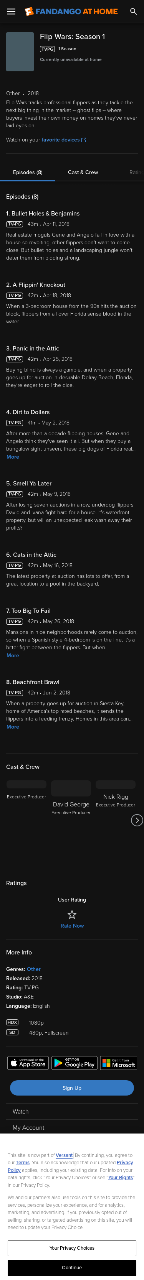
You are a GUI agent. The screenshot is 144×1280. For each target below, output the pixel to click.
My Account (28, 1128)
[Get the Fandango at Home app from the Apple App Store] (28, 1064)
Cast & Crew (83, 172)
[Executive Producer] (26, 820)
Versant (64, 1155)
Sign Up (72, 1088)
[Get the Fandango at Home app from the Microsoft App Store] (118, 1064)
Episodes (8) (28, 172)
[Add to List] (134, 49)
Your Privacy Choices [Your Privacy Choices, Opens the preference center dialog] (72, 1248)
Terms (23, 1163)
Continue (72, 1268)
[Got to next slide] (137, 820)
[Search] (134, 11)
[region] (72, 1207)
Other (34, 969)
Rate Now (72, 926)
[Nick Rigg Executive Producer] (115, 820)
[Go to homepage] (71, 11)
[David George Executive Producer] (71, 820)
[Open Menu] (11, 11)
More (13, 457)
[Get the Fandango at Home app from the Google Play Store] (74, 1064)
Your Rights (120, 1178)
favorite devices (64, 140)
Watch (21, 1111)
